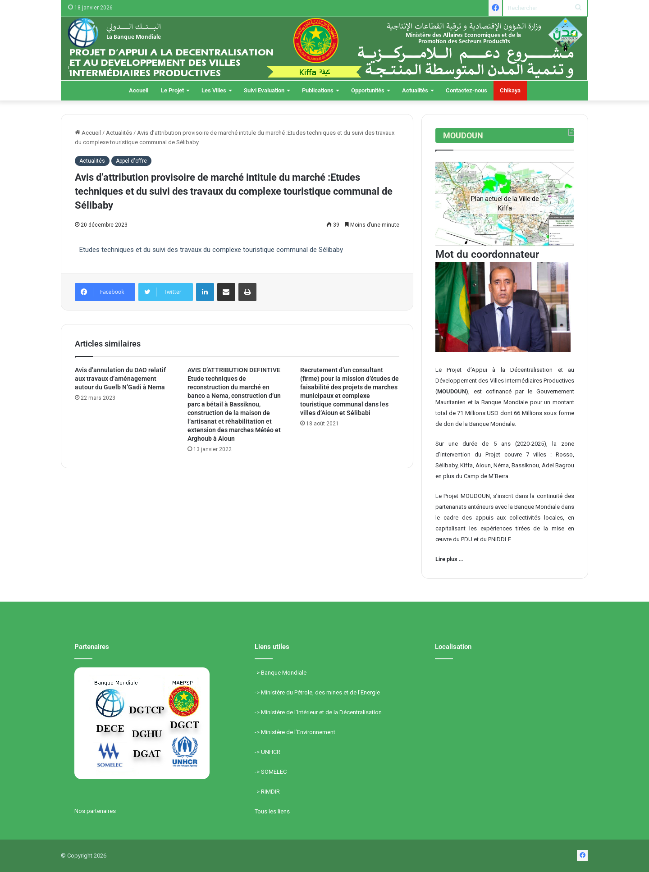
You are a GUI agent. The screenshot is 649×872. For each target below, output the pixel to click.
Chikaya (510, 90)
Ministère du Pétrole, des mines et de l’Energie (320, 692)
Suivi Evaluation (264, 90)
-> (258, 672)
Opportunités (367, 90)
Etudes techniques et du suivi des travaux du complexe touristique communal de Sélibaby (211, 250)
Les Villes (213, 90)
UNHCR (270, 752)
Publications (318, 90)
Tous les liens (272, 811)
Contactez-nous (466, 90)
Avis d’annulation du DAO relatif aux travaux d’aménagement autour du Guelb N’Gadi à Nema (120, 378)
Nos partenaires (95, 811)
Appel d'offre (131, 161)
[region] (504, 203)
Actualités (415, 90)
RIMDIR (270, 791)
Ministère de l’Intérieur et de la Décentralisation (321, 712)
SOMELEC (274, 771)
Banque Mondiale (283, 672)
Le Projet (172, 90)
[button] (449, 203)
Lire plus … (449, 559)
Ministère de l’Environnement (298, 732)
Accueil (138, 90)
